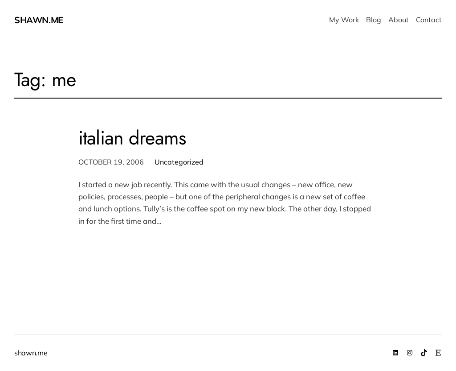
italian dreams (132, 138)
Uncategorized (179, 161)
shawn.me (38, 19)
